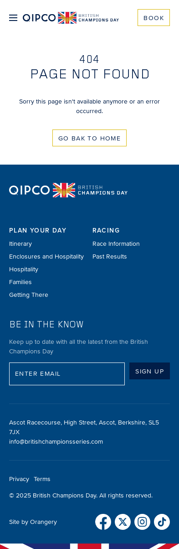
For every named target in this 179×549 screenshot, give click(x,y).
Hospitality (23, 269)
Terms (42, 479)
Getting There (28, 295)
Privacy (19, 479)
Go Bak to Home (89, 138)
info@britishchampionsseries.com (56, 441)
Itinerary (20, 244)
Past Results (109, 256)
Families (20, 282)
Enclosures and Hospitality (46, 256)
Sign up (149, 371)
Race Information (116, 244)
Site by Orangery (33, 522)
